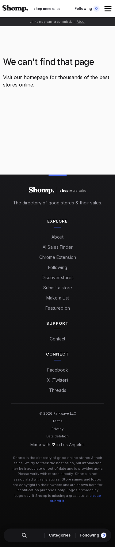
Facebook (57, 369)
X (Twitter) (57, 380)
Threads (57, 390)
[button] (108, 8)
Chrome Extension (57, 257)
